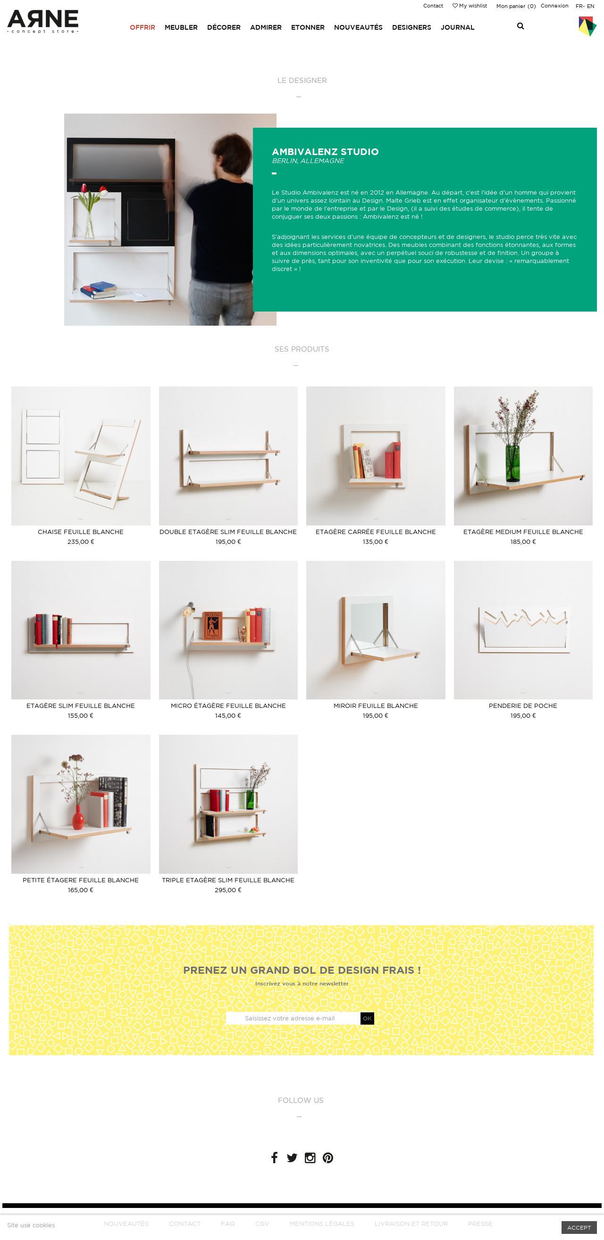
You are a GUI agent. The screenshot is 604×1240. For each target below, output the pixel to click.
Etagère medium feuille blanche (523, 531)
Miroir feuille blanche (376, 705)
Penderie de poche (523, 705)
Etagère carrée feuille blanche (376, 531)
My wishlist (470, 5)
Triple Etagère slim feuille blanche (228, 880)
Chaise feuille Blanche (81, 531)
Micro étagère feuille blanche (228, 705)
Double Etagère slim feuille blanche (228, 531)
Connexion (555, 5)
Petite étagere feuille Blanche (81, 880)
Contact (433, 5)
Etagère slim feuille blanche (80, 705)
